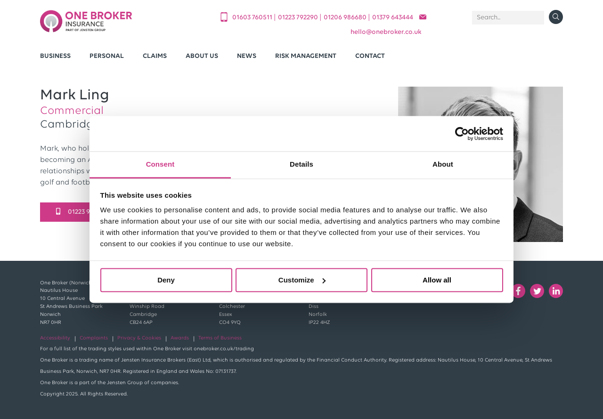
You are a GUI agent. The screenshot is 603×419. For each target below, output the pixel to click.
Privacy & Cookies (139, 338)
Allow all (437, 280)
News (246, 56)
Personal (107, 56)
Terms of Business (220, 338)
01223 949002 (82, 212)
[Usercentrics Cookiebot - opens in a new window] (462, 134)
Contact (370, 56)
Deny (166, 280)
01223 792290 (298, 17)
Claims (155, 56)
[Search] (508, 17)
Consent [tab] (160, 164)
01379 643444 (392, 17)
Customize (302, 280)
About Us (202, 56)
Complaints (94, 338)
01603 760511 (253, 17)
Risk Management (305, 56)
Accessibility (55, 338)
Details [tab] (301, 164)
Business (55, 56)
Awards (180, 338)
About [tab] (442, 164)
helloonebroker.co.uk (386, 32)
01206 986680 (346, 17)
